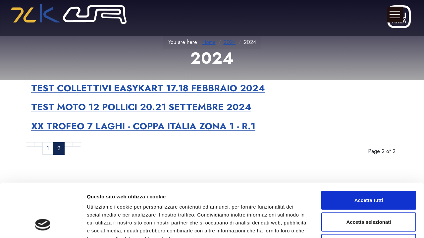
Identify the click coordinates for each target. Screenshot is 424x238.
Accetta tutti (368, 151)
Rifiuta (369, 194)
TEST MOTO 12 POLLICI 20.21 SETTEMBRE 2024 (141, 107)
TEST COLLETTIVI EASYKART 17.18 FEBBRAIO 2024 (148, 88)
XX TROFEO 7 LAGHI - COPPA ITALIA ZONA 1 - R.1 (143, 126)
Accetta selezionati (368, 173)
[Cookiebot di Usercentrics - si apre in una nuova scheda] (43, 225)
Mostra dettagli (348, 225)
